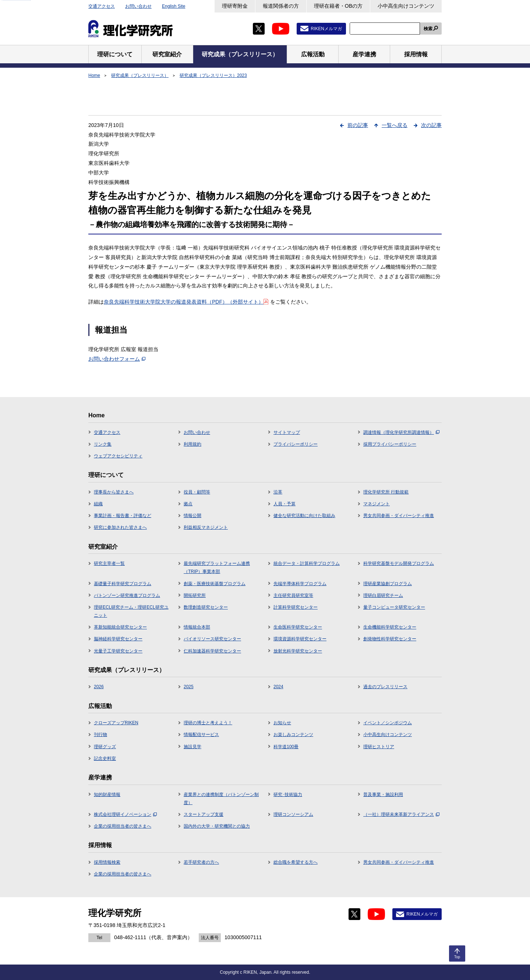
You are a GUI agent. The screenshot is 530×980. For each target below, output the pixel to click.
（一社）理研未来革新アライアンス (401, 814)
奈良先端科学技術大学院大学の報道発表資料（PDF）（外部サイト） (186, 302)
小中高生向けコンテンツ (406, 6)
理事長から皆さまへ (114, 492)
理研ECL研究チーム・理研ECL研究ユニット (131, 611)
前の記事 (357, 125)
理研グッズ (105, 746)
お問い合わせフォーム (116, 359)
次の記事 (431, 125)
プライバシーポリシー (295, 444)
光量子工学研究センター (118, 651)
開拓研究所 (195, 595)
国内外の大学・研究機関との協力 (217, 826)
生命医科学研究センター (297, 627)
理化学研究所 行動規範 (386, 492)
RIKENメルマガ (326, 28)
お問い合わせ (138, 6)
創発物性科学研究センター (389, 638)
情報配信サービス (201, 734)
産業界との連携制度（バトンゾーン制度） (221, 798)
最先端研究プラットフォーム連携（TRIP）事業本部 (217, 567)
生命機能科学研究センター (389, 627)
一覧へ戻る (394, 125)
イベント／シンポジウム (387, 722)
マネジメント (376, 503)
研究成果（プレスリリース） (140, 75)
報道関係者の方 (281, 6)
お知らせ (282, 722)
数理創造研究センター (206, 607)
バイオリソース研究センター (212, 638)
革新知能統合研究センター (120, 627)
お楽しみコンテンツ (293, 734)
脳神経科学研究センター (118, 638)
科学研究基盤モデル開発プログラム (398, 563)
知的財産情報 (107, 794)
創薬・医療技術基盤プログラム (214, 583)
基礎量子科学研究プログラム (122, 583)
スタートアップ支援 (203, 814)
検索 (428, 28)
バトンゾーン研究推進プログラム (127, 595)
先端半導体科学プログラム (299, 583)
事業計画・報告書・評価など (122, 515)
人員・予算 (284, 503)
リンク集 (103, 444)
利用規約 (192, 444)
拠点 (188, 503)
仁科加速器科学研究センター (212, 651)
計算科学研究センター (295, 607)
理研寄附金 (235, 6)
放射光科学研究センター (297, 651)
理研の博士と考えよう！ (208, 722)
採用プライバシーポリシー (389, 444)
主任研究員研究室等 (293, 595)
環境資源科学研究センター (299, 638)
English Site (173, 6)
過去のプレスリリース (385, 686)
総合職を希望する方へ (295, 862)
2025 (189, 686)
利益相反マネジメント (206, 527)
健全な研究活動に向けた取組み (304, 515)
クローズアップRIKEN (116, 722)
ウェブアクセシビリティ (118, 456)
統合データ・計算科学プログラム (306, 563)
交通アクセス (101, 6)
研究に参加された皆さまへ (120, 527)
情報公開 (192, 515)
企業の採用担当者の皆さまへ (122, 826)
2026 (99, 686)
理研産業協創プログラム (387, 583)
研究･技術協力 (287, 794)
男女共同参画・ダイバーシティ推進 (398, 515)
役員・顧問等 (197, 492)
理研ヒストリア (378, 746)
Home (94, 75)
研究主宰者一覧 (109, 563)
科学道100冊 (285, 746)
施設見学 (192, 746)
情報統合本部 (197, 627)
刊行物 (100, 734)
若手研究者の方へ (201, 862)
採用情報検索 (107, 862)
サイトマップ (286, 432)
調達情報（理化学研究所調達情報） (401, 432)
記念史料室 (105, 758)
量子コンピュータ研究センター (394, 607)
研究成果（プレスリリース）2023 (213, 75)
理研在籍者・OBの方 (338, 6)
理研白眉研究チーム (383, 595)
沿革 (277, 492)
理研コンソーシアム (293, 814)
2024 (278, 686)
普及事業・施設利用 (383, 794)
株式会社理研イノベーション (125, 814)
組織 (98, 503)
